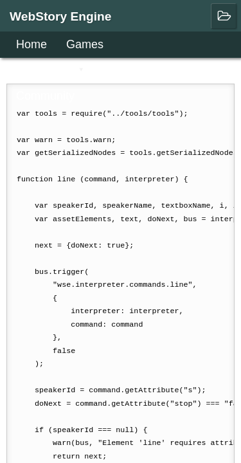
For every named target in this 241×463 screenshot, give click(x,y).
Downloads (132, 70)
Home (31, 44)
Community (45, 95)
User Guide (45, 70)
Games (84, 44)
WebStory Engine (61, 16)
